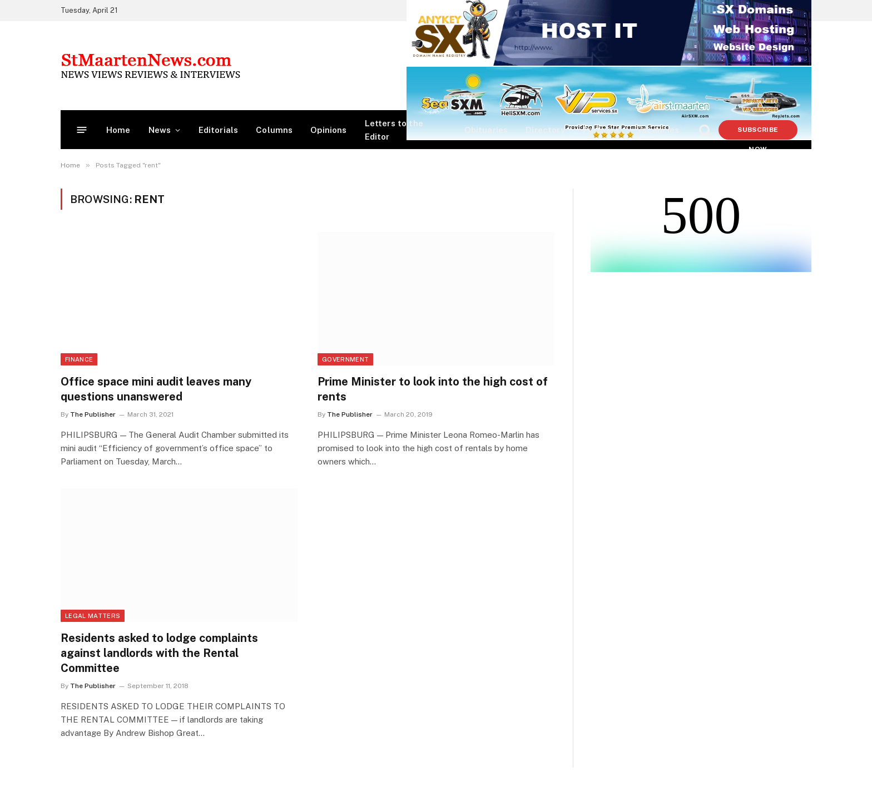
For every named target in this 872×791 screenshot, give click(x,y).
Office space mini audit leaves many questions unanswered (156, 389)
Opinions (328, 130)
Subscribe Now (757, 133)
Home (118, 130)
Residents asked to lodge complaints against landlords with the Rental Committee (159, 653)
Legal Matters (92, 615)
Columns (274, 130)
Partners (601, 130)
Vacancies (658, 130)
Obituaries (486, 130)
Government (345, 359)
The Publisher (93, 414)
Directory (545, 130)
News (159, 130)
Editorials (219, 130)
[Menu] (82, 130)
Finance (79, 359)
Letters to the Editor (394, 129)
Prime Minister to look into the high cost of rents (433, 389)
